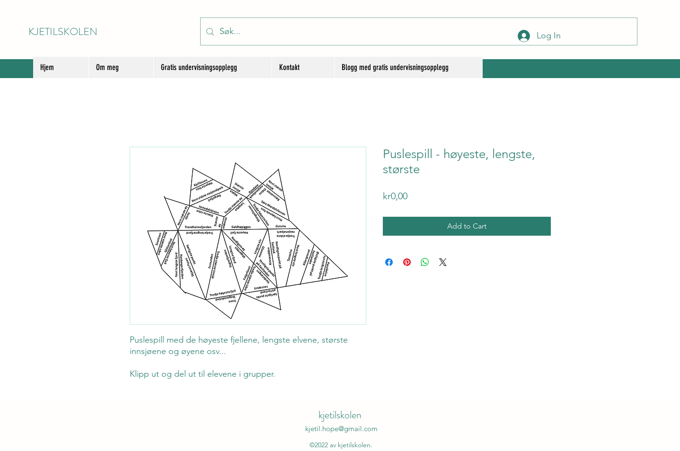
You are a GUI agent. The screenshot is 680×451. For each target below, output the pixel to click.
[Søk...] (418, 31)
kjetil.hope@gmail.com (341, 428)
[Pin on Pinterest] (407, 262)
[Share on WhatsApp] (425, 262)
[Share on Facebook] (389, 262)
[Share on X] (443, 262)
